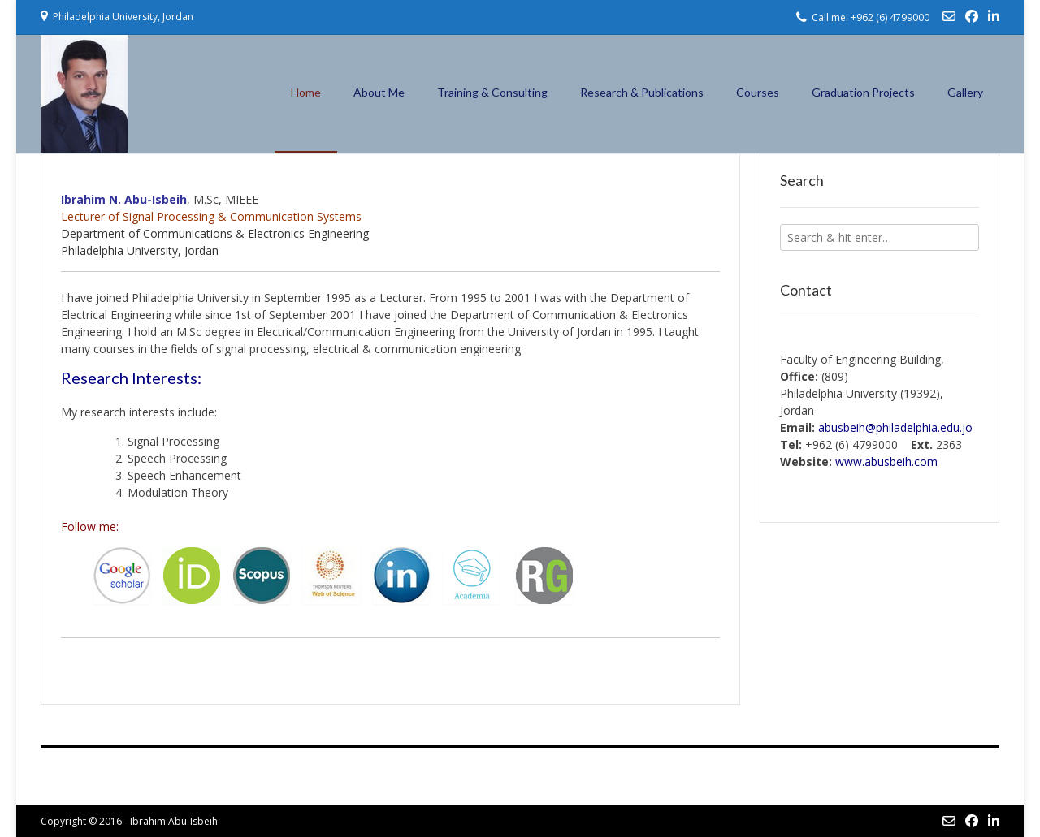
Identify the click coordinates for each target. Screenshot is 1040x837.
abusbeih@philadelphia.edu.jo (895, 427)
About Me (379, 92)
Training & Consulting (492, 92)
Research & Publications (642, 92)
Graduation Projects (863, 92)
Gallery (965, 92)
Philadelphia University (119, 250)
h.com (886, 461)
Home (306, 92)
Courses (757, 92)
